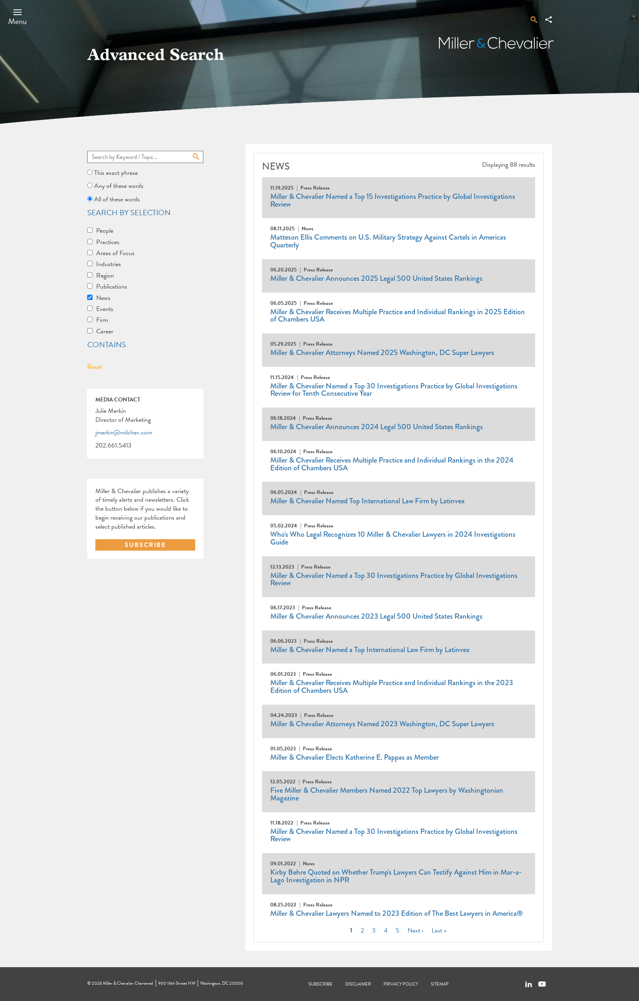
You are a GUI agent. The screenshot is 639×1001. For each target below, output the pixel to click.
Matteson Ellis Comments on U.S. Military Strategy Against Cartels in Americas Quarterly (388, 241)
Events (104, 309)
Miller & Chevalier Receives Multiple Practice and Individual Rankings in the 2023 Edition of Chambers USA (391, 686)
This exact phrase (116, 173)
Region (105, 275)
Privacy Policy (400, 984)
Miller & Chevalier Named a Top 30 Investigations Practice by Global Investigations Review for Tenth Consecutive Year (394, 390)
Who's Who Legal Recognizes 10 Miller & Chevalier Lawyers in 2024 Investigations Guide (393, 538)
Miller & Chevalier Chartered (128, 983)
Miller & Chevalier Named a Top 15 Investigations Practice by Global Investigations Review (392, 200)
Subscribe (320, 984)
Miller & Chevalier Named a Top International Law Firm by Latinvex (369, 649)
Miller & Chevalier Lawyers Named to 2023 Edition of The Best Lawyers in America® (396, 913)
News (103, 298)
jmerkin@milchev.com (123, 432)
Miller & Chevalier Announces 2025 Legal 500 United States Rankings (376, 278)
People (104, 231)
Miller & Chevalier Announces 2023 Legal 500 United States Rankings (376, 616)
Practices (107, 242)
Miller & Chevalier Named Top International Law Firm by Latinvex (367, 501)
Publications (111, 286)
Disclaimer (358, 984)
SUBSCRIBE (145, 545)
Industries (108, 264)
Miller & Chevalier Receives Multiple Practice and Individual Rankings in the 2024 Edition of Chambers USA (391, 464)
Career (104, 331)
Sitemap (440, 984)
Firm (102, 320)
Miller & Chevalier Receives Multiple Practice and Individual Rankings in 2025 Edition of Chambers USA (397, 315)
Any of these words (118, 186)
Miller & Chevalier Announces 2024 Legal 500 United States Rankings (376, 426)
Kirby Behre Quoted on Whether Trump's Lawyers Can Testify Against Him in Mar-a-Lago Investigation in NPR (396, 876)
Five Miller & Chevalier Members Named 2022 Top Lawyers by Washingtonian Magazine (386, 794)
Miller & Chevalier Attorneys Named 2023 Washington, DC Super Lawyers (382, 724)
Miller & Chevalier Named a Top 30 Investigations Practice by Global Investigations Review (394, 579)
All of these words (117, 199)
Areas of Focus (115, 253)
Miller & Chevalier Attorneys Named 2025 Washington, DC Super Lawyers (382, 352)
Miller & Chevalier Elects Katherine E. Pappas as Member (354, 757)
